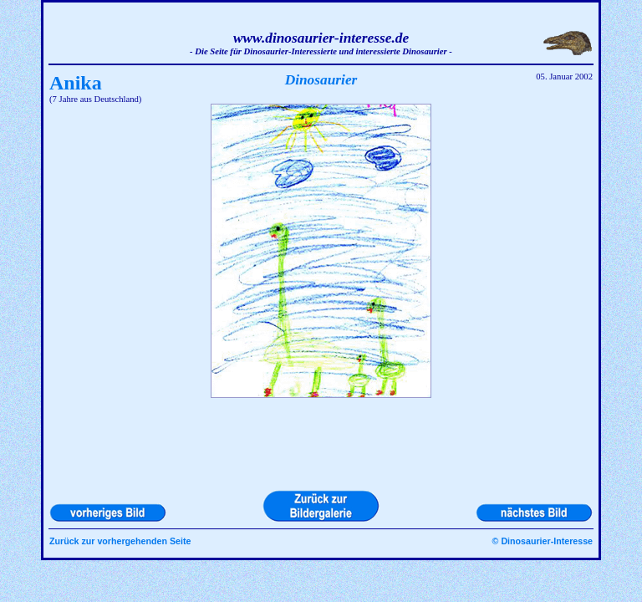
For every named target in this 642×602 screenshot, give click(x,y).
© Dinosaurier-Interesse (542, 541)
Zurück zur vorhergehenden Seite (120, 541)
